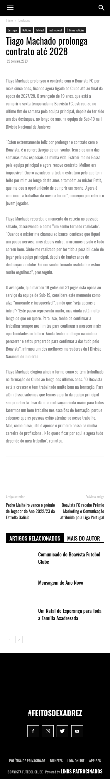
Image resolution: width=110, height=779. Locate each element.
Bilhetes (56, 760)
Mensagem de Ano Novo (60, 582)
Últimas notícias (75, 30)
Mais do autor (83, 538)
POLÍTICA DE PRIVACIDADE (27, 760)
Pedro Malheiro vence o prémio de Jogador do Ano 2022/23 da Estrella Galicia (30, 511)
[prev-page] (9, 639)
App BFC (95, 760)
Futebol (40, 30)
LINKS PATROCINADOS (82, 771)
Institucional (55, 30)
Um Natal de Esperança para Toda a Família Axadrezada (69, 614)
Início (9, 20)
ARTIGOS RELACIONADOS (34, 538)
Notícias (26, 30)
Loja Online (75, 760)
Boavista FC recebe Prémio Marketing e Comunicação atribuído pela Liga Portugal (82, 511)
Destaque (24, 20)
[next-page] (19, 639)
